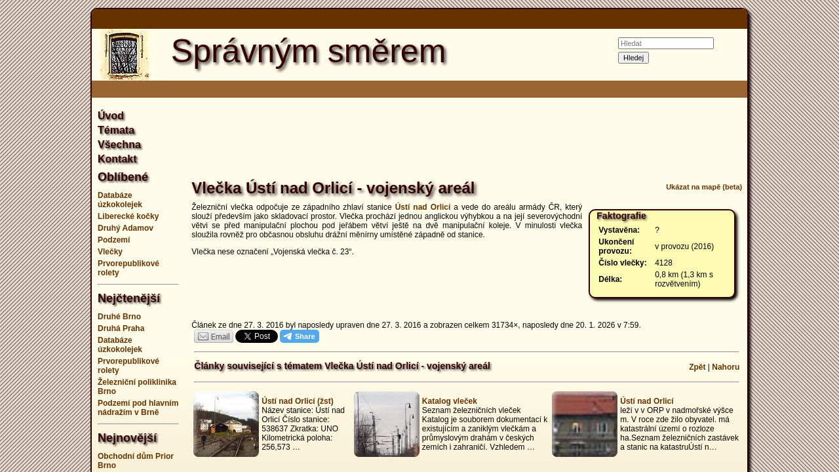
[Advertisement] (799, 236)
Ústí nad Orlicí (423, 207)
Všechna (119, 144)
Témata (116, 130)
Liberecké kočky (128, 216)
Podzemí (114, 240)
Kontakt (117, 159)
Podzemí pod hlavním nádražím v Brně (138, 408)
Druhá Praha (121, 328)
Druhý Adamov (125, 228)
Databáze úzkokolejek (120, 200)
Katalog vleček (449, 401)
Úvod (111, 115)
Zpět (697, 367)
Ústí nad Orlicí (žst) (297, 401)
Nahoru (725, 367)
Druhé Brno (119, 316)
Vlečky (110, 251)
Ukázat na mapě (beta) (704, 187)
